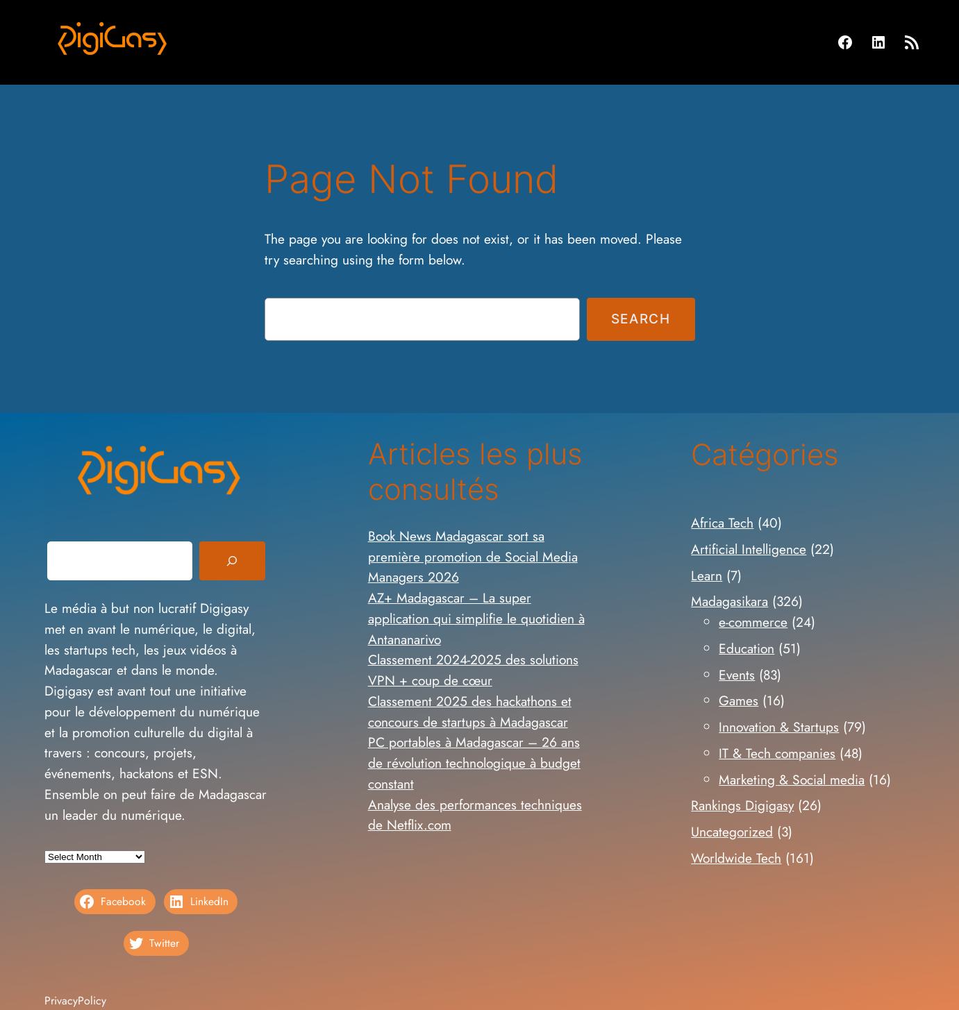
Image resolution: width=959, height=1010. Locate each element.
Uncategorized (732, 831)
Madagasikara (729, 601)
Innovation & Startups (779, 727)
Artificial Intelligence (748, 549)
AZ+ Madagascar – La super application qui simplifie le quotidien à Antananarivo (476, 618)
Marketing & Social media (792, 779)
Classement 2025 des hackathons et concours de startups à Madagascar (470, 711)
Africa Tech (722, 522)
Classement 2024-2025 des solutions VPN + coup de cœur (473, 670)
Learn (706, 575)
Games (738, 700)
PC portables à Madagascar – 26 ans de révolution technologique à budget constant (474, 762)
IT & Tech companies (777, 753)
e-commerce (753, 622)
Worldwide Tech (736, 858)
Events (737, 674)
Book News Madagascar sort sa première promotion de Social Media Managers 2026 (473, 556)
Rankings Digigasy (742, 805)
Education (746, 648)
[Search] (232, 560)
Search (641, 318)
